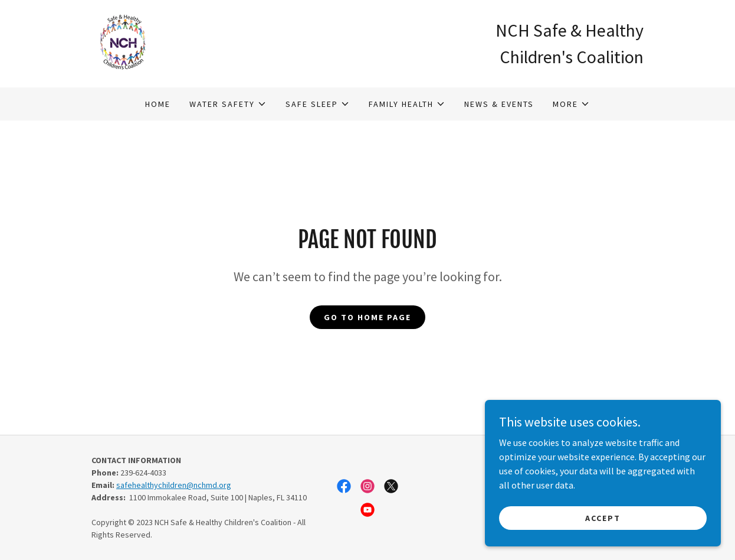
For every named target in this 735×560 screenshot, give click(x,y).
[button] (228, 104)
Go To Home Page (367, 317)
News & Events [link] (499, 104)
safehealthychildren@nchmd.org (173, 485)
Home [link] (157, 104)
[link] (123, 42)
